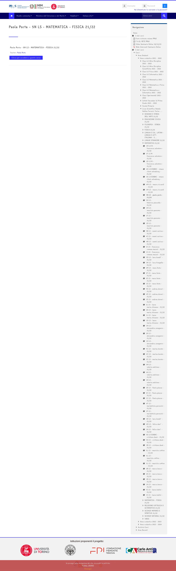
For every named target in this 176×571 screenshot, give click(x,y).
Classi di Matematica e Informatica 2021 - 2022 (151, 91)
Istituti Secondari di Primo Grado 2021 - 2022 (152, 101)
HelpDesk (76, 16)
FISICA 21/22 (150, 129)
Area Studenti (143, 55)
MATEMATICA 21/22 (152, 143)
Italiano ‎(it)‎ (89, 16)
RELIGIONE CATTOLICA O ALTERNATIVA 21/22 (154, 506)
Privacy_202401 (88, 565)
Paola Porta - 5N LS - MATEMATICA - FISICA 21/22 (34, 47)
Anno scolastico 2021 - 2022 (150, 58)
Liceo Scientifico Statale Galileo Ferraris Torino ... (152, 109)
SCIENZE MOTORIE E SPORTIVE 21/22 (152, 511)
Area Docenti (143, 530)
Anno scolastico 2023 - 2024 (151, 524)
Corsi (138, 52)
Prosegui (88, 568)
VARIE (147, 518)
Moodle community (25, 16)
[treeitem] (149, 281)
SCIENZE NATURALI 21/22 (154, 516)
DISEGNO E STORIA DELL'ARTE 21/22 (152, 115)
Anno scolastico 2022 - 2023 (150, 521)
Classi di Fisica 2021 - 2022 (152, 71)
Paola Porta (21, 52)
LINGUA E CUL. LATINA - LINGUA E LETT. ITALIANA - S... (154, 135)
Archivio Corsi (143, 527)
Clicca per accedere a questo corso (26, 57)
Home (135, 33)
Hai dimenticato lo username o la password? (150, 10)
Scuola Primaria (148, 106)
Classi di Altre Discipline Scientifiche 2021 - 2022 (151, 67)
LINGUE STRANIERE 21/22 (155, 140)
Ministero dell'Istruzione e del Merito (52, 16)
